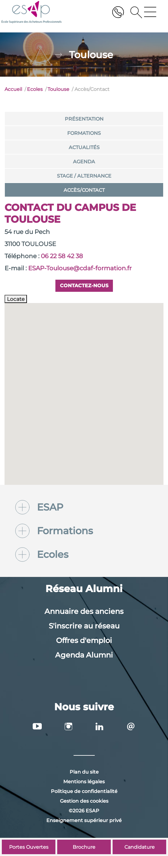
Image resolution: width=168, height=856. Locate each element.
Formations (84, 133)
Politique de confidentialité (84, 791)
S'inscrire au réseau (84, 625)
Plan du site (84, 772)
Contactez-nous (84, 285)
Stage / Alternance (84, 176)
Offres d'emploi (84, 640)
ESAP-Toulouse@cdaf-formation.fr (80, 268)
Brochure (84, 847)
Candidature (139, 847)
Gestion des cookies (84, 801)
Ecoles (35, 89)
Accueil (13, 89)
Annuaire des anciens (84, 611)
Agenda (84, 162)
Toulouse (58, 89)
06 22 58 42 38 (62, 256)
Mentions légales (84, 781)
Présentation (84, 119)
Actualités (84, 147)
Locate (16, 299)
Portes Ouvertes (28, 847)
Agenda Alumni (84, 655)
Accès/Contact (84, 190)
